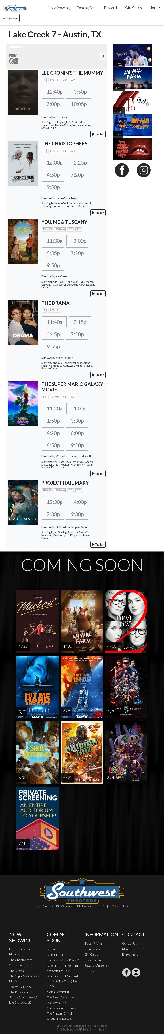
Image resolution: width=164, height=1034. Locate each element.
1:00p (79, 408)
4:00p (80, 502)
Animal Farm (55, 954)
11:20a (54, 408)
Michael (52, 949)
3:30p (77, 420)
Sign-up (10, 18)
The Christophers (20, 959)
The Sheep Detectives (61, 997)
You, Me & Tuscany (21, 965)
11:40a (54, 322)
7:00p (53, 104)
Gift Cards (133, 7)
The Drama (16, 970)
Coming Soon (86, 7)
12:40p (54, 91)
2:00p (79, 240)
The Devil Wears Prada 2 (63, 960)
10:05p (79, 104)
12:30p (54, 502)
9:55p (53, 346)
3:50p (80, 91)
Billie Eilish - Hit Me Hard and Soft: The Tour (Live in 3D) (62, 981)
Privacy (89, 971)
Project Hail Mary (20, 987)
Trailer (98, 134)
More (153, 7)
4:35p (53, 253)
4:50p (53, 174)
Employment (130, 954)
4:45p (53, 334)
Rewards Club (93, 960)
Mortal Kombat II (58, 992)
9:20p (77, 445)
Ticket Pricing (93, 943)
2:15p (79, 322)
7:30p (53, 514)
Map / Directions (133, 949)
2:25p (80, 162)
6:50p (53, 445)
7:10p (77, 253)
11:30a (54, 240)
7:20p (77, 174)
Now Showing (59, 7)
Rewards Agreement (97, 965)
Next (103, 56)
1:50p (53, 420)
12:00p (54, 162)
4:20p (53, 433)
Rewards (111, 7)
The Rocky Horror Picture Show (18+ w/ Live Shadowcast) (23, 997)
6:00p (77, 433)
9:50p (53, 187)
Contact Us (129, 943)
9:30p (77, 514)
